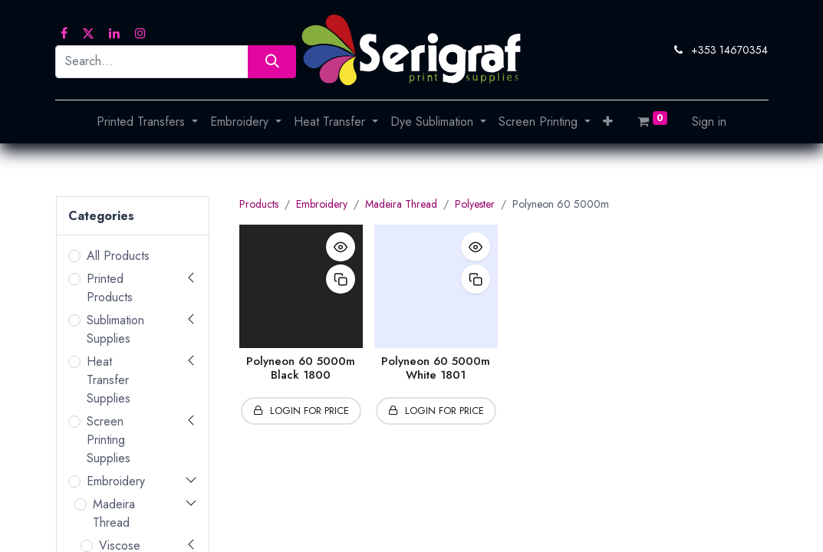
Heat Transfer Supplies (108, 380)
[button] (608, 122)
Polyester (475, 204)
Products (258, 204)
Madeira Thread (114, 513)
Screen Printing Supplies (108, 439)
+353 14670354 (729, 50)
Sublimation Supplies (115, 329)
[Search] (272, 61)
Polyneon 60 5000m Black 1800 (300, 368)
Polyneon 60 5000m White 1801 (435, 368)
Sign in (709, 121)
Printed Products (110, 288)
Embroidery (116, 481)
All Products (118, 255)
